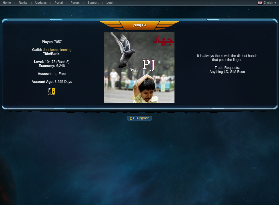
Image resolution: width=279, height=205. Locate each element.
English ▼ (267, 3)
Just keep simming (57, 50)
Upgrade (143, 118)
